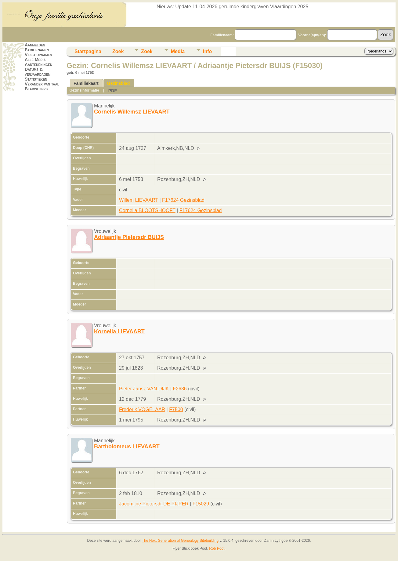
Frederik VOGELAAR (142, 409)
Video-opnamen (38, 54)
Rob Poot (216, 548)
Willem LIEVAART (138, 200)
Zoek (118, 51)
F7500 (176, 409)
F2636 (179, 388)
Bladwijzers (36, 88)
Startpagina (87, 51)
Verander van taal (42, 83)
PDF (112, 90)
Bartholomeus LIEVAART (127, 446)
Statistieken (36, 79)
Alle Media (35, 59)
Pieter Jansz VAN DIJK (144, 388)
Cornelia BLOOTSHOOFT (147, 210)
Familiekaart (86, 83)
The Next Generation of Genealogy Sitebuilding (180, 540)
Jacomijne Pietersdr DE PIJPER (154, 503)
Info (207, 51)
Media (178, 51)
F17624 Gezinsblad (183, 200)
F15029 (201, 503)
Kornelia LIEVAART (119, 331)
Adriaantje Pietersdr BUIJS (129, 237)
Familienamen (37, 49)
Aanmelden (35, 44)
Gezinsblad (118, 83)
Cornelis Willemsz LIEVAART (132, 112)
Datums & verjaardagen (37, 72)
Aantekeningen (38, 64)
